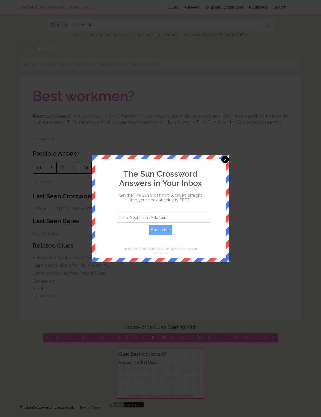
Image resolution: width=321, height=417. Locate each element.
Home (29, 64)
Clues (173, 7)
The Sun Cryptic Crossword (67, 64)
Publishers (258, 7)
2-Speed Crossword (224, 7)
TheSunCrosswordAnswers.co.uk (47, 407)
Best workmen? (144, 64)
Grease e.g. (44, 281)
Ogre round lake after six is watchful (72, 265)
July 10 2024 (111, 64)
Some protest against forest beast (70, 273)
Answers (192, 7)
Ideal (38, 288)
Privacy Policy (90, 407)
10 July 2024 (174, 122)
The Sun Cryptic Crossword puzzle (238, 122)
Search (280, 7)
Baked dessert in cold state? (63, 257)
